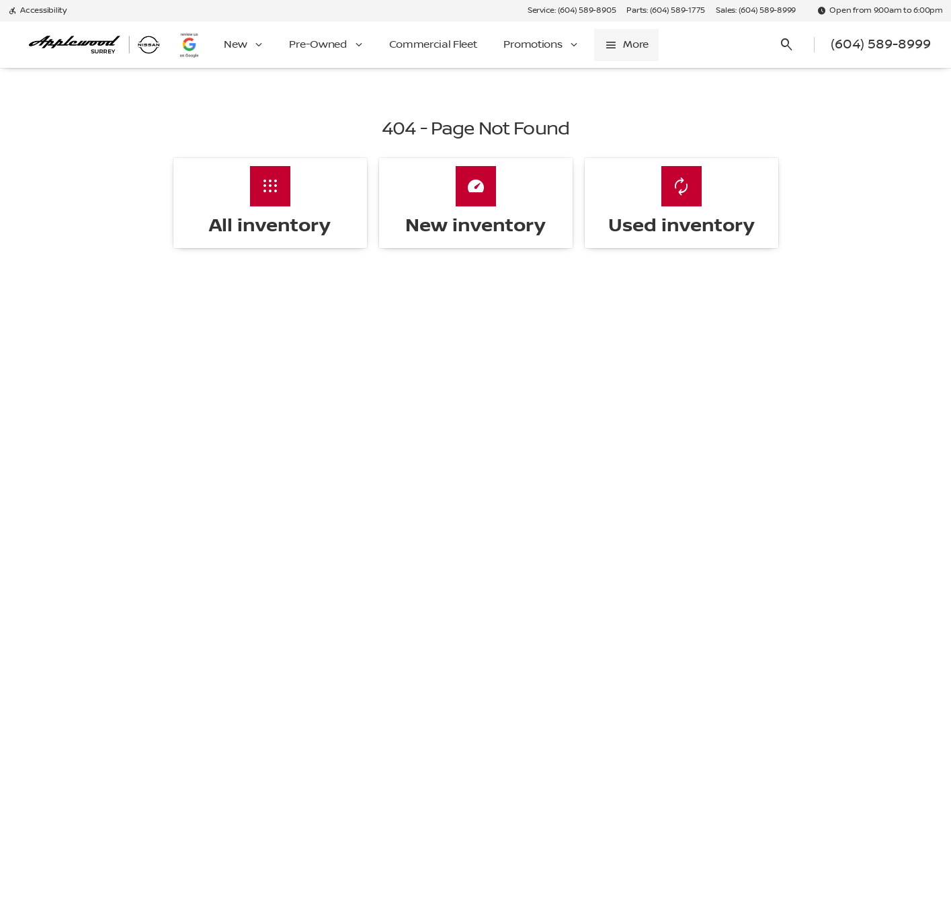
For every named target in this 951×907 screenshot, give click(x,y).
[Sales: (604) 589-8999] (755, 11)
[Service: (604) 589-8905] (571, 11)
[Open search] (787, 45)
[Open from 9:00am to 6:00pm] (880, 11)
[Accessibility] (37, 11)
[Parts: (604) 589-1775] (666, 11)
